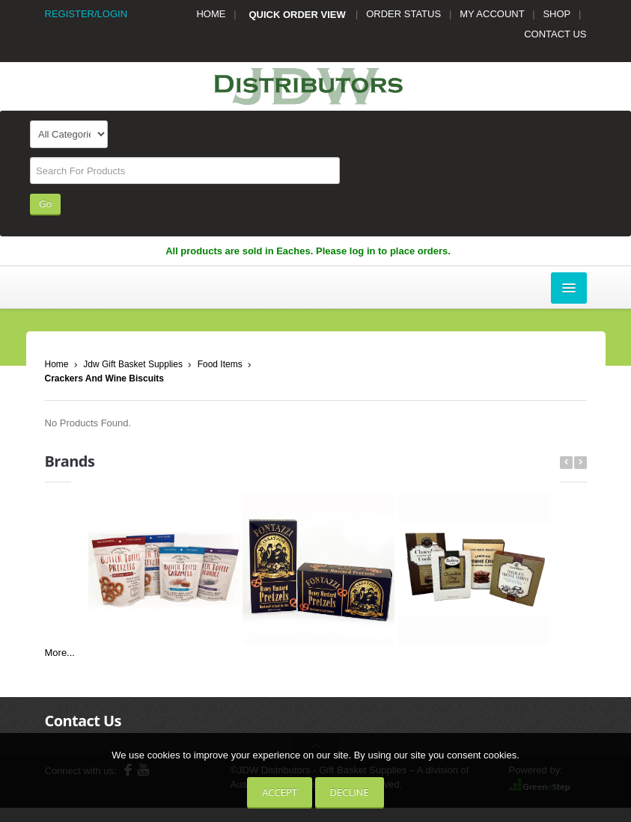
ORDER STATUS (403, 13)
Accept (279, 792)
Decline (349, 792)
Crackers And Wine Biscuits (105, 378)
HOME (210, 13)
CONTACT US (555, 34)
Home (57, 364)
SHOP (556, 13)
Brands (70, 461)
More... (60, 652)
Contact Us (83, 721)
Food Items (220, 364)
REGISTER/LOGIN (86, 13)
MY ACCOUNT (492, 13)
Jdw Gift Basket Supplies (133, 364)
